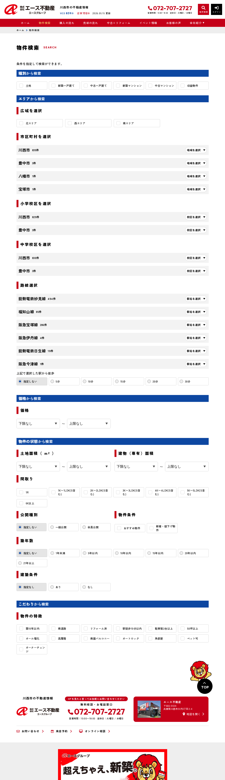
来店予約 (59, 731)
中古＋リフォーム (119, 23)
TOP (205, 687)
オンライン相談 (92, 731)
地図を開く (191, 714)
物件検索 (45, 23)
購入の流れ (67, 23)
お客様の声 (173, 23)
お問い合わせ (28, 731)
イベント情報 (148, 23)
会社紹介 (196, 23)
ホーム (25, 23)
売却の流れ (90, 23)
